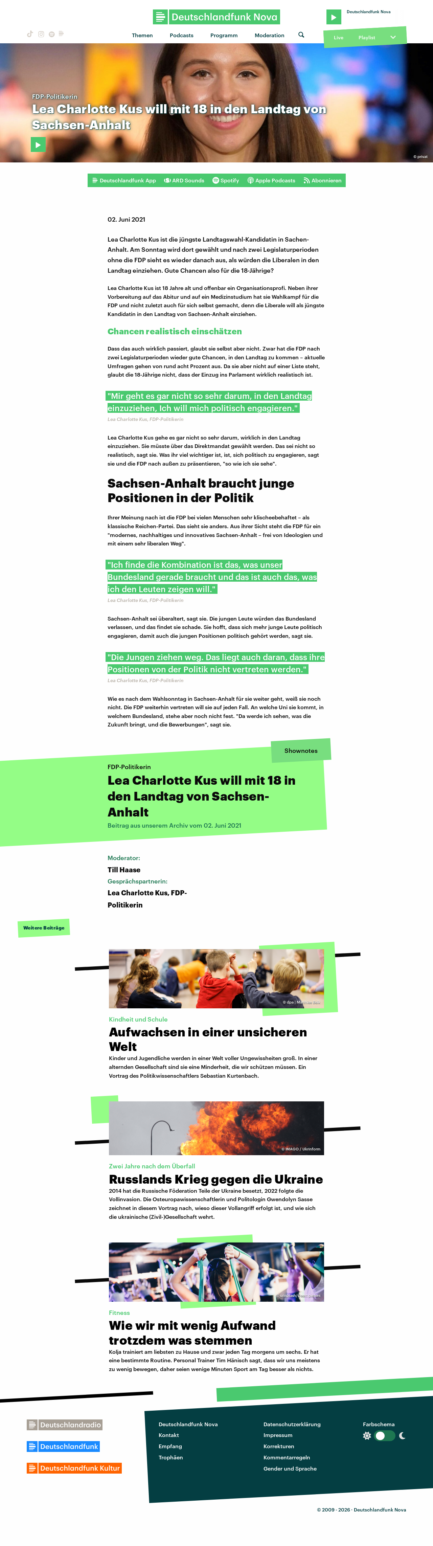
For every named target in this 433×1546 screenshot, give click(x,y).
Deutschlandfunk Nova (188, 1424)
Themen (142, 35)
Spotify (225, 180)
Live (338, 37)
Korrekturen (279, 1446)
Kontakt (169, 1435)
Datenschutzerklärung (292, 1424)
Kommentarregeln (287, 1457)
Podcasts (181, 35)
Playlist (367, 37)
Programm (224, 35)
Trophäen (171, 1457)
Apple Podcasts (271, 180)
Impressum (278, 1435)
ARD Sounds (184, 180)
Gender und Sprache (290, 1468)
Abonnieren (322, 180)
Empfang (170, 1446)
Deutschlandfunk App (124, 180)
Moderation (269, 35)
